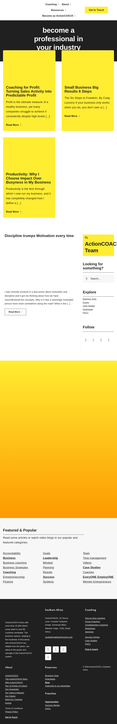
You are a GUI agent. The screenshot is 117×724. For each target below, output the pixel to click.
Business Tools (89, 299)
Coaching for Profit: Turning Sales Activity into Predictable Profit (29, 91)
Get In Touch (11, 717)
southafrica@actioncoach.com (59, 637)
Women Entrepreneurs (97, 581)
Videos (87, 562)
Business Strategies (15, 567)
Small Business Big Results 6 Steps (81, 89)
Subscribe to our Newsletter (57, 686)
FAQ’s (85, 313)
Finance (8, 581)
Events (86, 302)
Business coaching (15, 562)
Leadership (50, 558)
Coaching (9, 572)
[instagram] (93, 340)
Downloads (88, 309)
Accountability (12, 553)
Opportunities (51, 702)
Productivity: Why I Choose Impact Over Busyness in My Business (28, 178)
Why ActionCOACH (14, 682)
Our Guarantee (12, 689)
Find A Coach (91, 649)
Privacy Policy (11, 712)
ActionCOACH (11, 675)
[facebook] (86, 340)
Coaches (88, 572)
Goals (46, 553)
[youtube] (101, 340)
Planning (48, 567)
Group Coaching (92, 621)
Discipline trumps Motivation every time (39, 236)
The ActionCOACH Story (16, 679)
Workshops (90, 628)
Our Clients (10, 696)
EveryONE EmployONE (98, 577)
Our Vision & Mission (14, 693)
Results (47, 572)
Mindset (48, 562)
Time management (94, 558)
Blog (47, 682)
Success (48, 577)
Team (86, 553)
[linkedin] (109, 340)
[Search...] (98, 279)
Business (9, 558)
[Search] (86, 279)
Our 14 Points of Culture (16, 686)
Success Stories (92, 637)
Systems (48, 581)
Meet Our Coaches (13, 699)
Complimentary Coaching (96, 625)
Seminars (89, 632)
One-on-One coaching (95, 618)
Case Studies (89, 306)
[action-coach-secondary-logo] (18, 607)
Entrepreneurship (14, 577)
